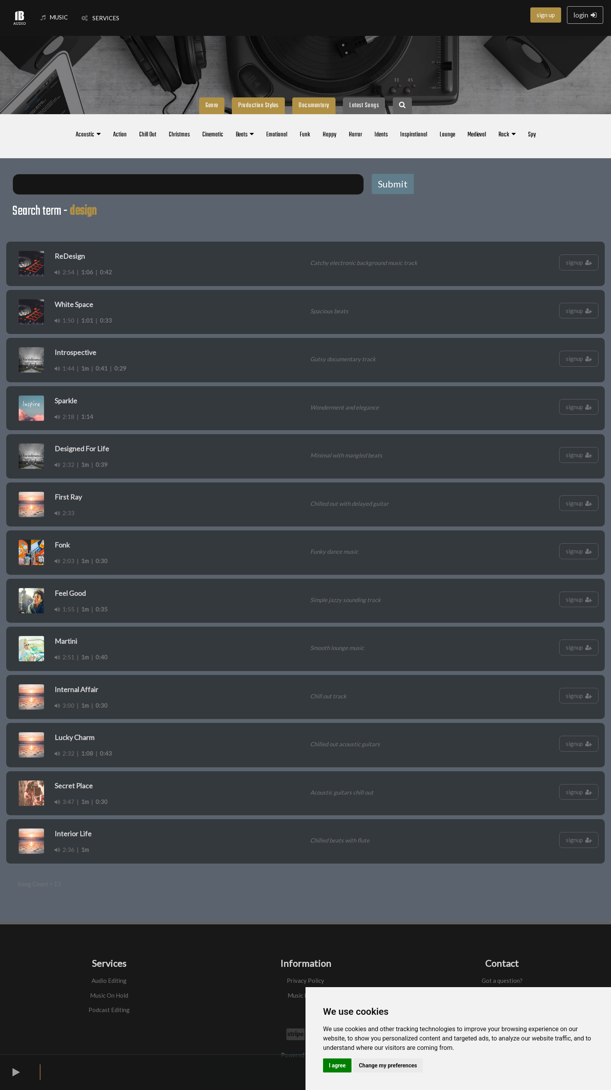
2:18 (64, 416)
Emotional (276, 135)
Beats (245, 135)
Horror (355, 135)
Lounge (447, 135)
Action (120, 135)
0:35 (101, 609)
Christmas (179, 135)
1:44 (64, 368)
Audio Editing (109, 980)
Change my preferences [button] (388, 1065)
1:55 (64, 609)
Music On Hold (109, 995)
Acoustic (88, 135)
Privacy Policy (305, 980)
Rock (507, 135)
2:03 (64, 560)
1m (85, 368)
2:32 (64, 464)
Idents (381, 135)
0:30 (101, 560)
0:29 (120, 368)
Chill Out (147, 135)
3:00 (64, 705)
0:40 (101, 657)
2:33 (64, 512)
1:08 (87, 753)
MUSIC (54, 17)
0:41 (101, 368)
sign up (546, 14)
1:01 (87, 320)
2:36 (64, 849)
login (585, 15)
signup (579, 262)
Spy (532, 135)
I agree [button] (337, 1065)
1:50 (64, 320)
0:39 (101, 464)
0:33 (106, 320)
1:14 (87, 416)
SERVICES (100, 17)
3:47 (64, 801)
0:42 (106, 272)
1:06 (87, 272)
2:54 (64, 272)
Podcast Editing (109, 1009)
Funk (305, 135)
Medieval (477, 135)
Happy (329, 135)
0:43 (106, 753)
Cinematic (212, 135)
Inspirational (413, 135)
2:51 (64, 657)
